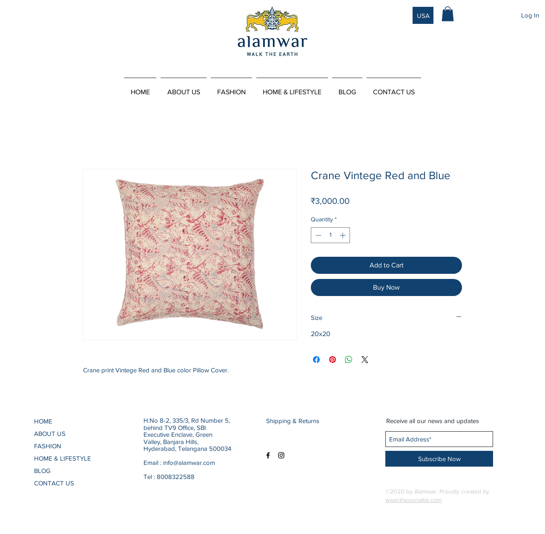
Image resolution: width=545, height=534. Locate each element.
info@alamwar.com (189, 462)
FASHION (47, 446)
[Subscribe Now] (439, 459)
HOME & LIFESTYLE (62, 458)
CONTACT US (54, 483)
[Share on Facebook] (316, 359)
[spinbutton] (330, 235)
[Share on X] (365, 359)
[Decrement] (317, 235)
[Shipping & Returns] (294, 420)
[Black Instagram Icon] (281, 455)
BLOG (42, 470)
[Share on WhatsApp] (349, 359)
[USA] (423, 15)
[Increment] (343, 235)
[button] (448, 13)
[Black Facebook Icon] (268, 455)
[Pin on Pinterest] (332, 359)
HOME (43, 421)
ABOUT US (50, 433)
